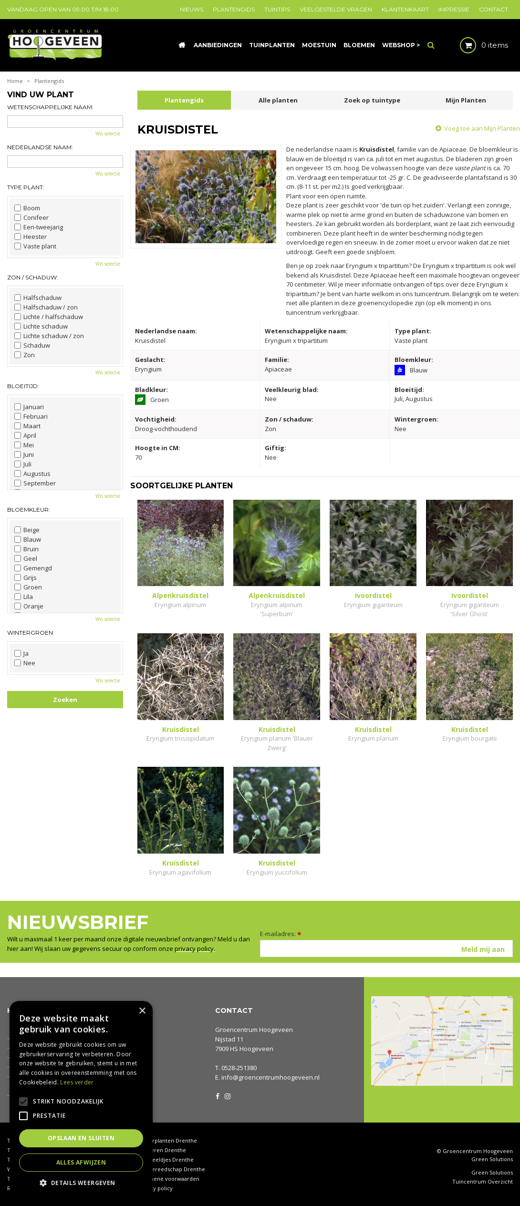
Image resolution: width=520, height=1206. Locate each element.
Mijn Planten (466, 100)
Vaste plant (35, 246)
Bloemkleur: (28, 509)
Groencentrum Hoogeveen (254, 1029)
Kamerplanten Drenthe (167, 1140)
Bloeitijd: (23, 386)
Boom (27, 208)
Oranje (28, 606)
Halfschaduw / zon (46, 307)
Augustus (32, 473)
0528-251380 (239, 1067)
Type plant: (25, 187)
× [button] (142, 1011)
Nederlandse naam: (40, 147)
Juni (24, 454)
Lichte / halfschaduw (48, 316)
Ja (21, 653)
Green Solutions (492, 1159)
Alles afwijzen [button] (81, 1162)
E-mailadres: (281, 933)
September (35, 483)
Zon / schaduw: (32, 277)
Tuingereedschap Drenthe (171, 1169)
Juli (22, 464)
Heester (30, 236)
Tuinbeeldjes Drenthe (165, 1159)
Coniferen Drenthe (161, 1150)
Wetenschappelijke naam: (50, 107)
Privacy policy (155, 1188)
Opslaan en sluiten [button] (81, 1138)
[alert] (81, 1098)
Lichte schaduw (41, 326)
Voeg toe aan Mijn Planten (482, 128)
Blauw (27, 539)
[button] (81, 1182)
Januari (29, 406)
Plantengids (184, 100)
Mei (24, 445)
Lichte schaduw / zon (49, 335)
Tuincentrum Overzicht (482, 1181)
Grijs (25, 577)
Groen (28, 587)
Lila (23, 596)
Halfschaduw (38, 297)
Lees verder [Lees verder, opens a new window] (77, 1082)
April (25, 435)
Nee (24, 663)
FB (217, 1095)
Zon (24, 354)
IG (227, 1095)
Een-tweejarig (38, 227)
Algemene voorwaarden (168, 1178)
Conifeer (31, 217)
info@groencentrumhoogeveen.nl (270, 1077)
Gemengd (33, 568)
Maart (27, 426)
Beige (27, 529)
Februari (31, 416)
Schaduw (32, 345)
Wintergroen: (30, 632)
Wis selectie (107, 133)
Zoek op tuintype (372, 100)
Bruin (26, 549)
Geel (25, 558)
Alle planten (278, 100)
